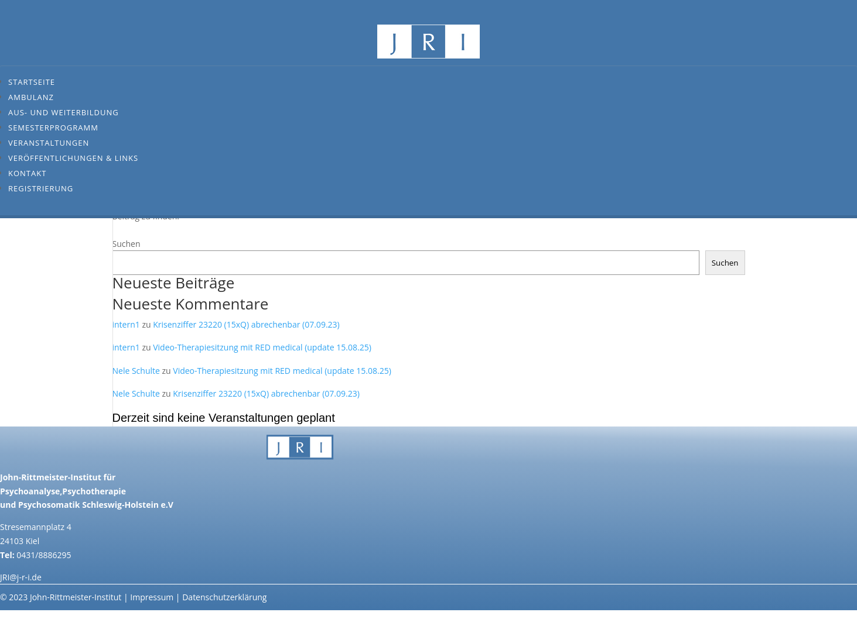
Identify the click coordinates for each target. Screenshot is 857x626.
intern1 (126, 324)
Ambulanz (31, 97)
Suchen (126, 243)
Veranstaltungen (48, 142)
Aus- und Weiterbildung (63, 112)
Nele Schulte (136, 370)
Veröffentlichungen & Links (73, 158)
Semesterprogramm (53, 127)
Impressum (151, 597)
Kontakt (27, 173)
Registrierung (40, 188)
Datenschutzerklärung (224, 597)
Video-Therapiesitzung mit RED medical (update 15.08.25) (262, 347)
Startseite (31, 82)
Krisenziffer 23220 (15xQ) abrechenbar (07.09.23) (246, 324)
